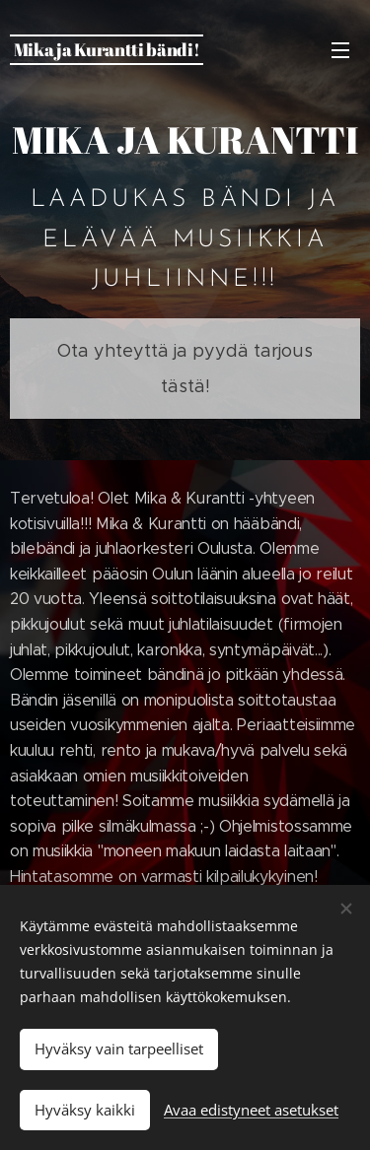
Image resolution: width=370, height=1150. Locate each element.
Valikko (340, 50)
